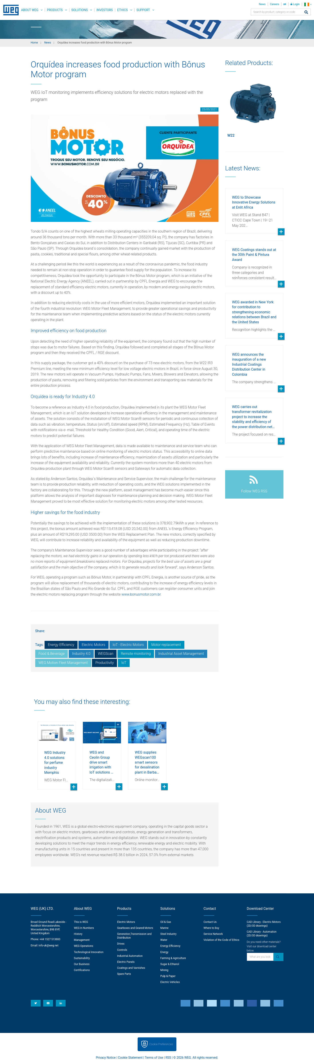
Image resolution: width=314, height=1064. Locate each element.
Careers (274, 4)
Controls (122, 949)
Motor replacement (166, 645)
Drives (121, 943)
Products (55, 10)
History (78, 934)
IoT (123, 663)
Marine (164, 928)
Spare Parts (124, 973)
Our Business (82, 964)
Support (143, 10)
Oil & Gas (165, 922)
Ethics (122, 10)
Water (163, 940)
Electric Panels (126, 961)
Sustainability (82, 958)
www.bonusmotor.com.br (140, 594)
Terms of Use (154, 1057)
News (262, 4)
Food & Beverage (52, 653)
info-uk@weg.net (49, 945)
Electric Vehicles (170, 982)
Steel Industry (168, 934)
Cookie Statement (130, 1057)
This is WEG (81, 922)
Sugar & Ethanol (169, 964)
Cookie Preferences (161, 1044)
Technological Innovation (88, 952)
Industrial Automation (130, 955)
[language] (308, 4)
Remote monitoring (136, 653)
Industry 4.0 (81, 653)
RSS (168, 1057)
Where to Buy (211, 928)
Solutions (79, 10)
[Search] (306, 12)
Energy (164, 952)
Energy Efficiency (61, 645)
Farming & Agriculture (173, 958)
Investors (104, 10)
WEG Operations (83, 946)
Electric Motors (93, 645)
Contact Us (210, 922)
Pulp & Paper (168, 976)
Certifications (82, 970)
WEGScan (105, 653)
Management (82, 940)
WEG (9, 10)
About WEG (29, 10)
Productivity (104, 663)
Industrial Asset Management (181, 653)
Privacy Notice (106, 1057)
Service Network (213, 934)
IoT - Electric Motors (128, 645)
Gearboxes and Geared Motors (135, 928)
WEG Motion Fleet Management (63, 663)
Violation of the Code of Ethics (222, 940)
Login (295, 4)
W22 (230, 135)
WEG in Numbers (84, 928)
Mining (164, 970)
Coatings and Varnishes (131, 967)
